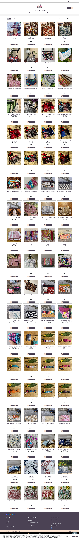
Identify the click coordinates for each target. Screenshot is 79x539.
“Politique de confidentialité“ (42, 537)
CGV (7, 525)
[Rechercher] (15, 8)
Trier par (59, 18)
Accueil (7, 519)
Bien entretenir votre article (10, 526)
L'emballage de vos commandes (11, 527)
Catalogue (7, 521)
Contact (66, 1)
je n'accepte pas (66, 536)
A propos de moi (8, 523)
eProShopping (39, 533)
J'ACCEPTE (75, 536)
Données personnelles (31, 525)
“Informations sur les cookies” (29, 537)
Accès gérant (70, 531)
